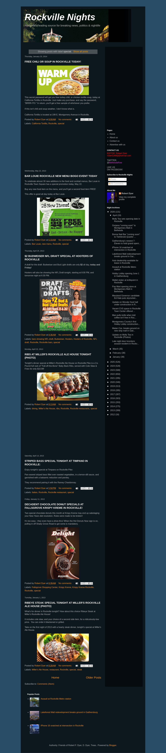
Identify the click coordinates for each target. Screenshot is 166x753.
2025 (112, 362)
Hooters (68, 339)
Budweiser (59, 339)
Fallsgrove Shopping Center (44, 587)
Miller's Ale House (47, 408)
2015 (112, 402)
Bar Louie (36, 244)
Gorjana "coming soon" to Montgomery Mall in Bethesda (124, 227)
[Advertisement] (63, 147)
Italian (34, 492)
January (117, 357)
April (115, 215)
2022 (112, 374)
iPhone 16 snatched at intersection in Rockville (62, 726)
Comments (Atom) (45, 684)
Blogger (112, 745)
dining (34, 408)
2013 (112, 410)
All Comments (116, 184)
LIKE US (111, 167)
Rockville (52, 123)
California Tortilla (39, 123)
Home (55, 677)
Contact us (114, 141)
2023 (112, 370)
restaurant (54, 670)
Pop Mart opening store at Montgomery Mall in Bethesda (124, 289)
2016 (112, 398)
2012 (112, 414)
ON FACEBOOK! (115, 169)
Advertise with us (117, 145)
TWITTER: (112, 160)
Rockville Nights (60, 17)
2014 (112, 406)
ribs (58, 408)
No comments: (65, 119)
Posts (112, 179)
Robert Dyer (127, 193)
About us (114, 137)
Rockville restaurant (57, 492)
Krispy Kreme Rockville (83, 587)
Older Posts (93, 677)
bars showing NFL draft (42, 339)
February (117, 353)
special (61, 123)
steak (79, 670)
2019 (112, 386)
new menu (46, 244)
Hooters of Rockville (83, 339)
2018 (112, 390)
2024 (112, 366)
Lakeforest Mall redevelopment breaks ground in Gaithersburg (69, 712)
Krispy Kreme (65, 587)
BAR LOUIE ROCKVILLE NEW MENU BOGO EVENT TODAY (61, 176)
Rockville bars (45, 342)
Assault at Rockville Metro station (56, 699)
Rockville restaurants (79, 408)
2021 (112, 378)
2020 (112, 382)
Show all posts (80, 51)
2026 (112, 212)
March (116, 349)
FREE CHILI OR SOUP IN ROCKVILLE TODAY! (53, 61)
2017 (112, 394)
